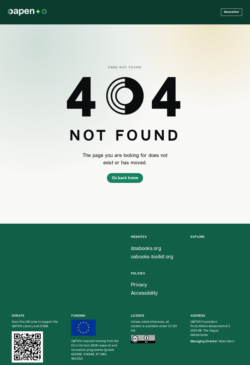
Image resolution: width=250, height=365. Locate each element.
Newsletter (231, 12)
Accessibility (144, 293)
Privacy (139, 284)
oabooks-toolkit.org (152, 256)
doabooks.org (146, 248)
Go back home (125, 178)
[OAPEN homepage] (27, 12)
